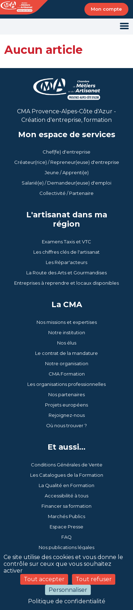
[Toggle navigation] (124, 26)
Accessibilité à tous (66, 495)
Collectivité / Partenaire (66, 193)
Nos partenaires (66, 394)
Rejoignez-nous (67, 415)
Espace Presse (66, 526)
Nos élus (66, 343)
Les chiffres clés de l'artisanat (66, 252)
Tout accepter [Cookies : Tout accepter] (44, 579)
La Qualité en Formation (66, 485)
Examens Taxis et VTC (66, 241)
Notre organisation (66, 363)
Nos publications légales (66, 547)
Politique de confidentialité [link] (66, 601)
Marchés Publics (66, 516)
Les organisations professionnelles (66, 384)
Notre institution (66, 332)
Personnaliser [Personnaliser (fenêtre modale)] (68, 589)
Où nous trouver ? (66, 425)
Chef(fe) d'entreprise (66, 152)
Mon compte (106, 9)
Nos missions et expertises (67, 322)
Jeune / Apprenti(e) (67, 172)
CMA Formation (67, 374)
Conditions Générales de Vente (66, 464)
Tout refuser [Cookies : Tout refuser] (94, 579)
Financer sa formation (66, 506)
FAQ (66, 537)
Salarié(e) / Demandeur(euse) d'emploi (66, 183)
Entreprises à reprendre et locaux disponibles (66, 283)
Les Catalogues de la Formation (66, 475)
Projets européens (66, 405)
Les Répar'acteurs (66, 262)
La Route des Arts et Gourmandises (66, 272)
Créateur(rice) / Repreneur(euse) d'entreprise (66, 162)
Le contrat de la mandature (66, 353)
